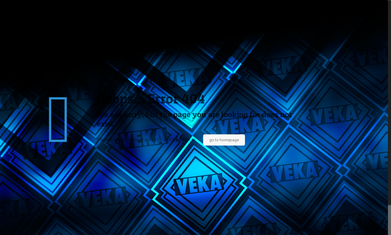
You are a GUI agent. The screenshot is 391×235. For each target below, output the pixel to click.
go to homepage (224, 140)
